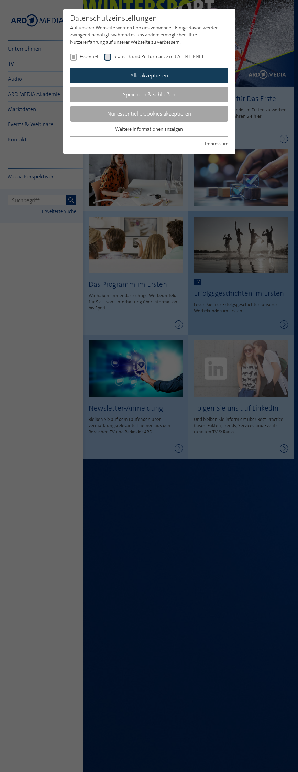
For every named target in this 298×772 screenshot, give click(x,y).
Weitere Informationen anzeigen (149, 129)
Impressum (216, 144)
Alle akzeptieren (149, 75)
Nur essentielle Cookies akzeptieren (149, 113)
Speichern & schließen (149, 94)
